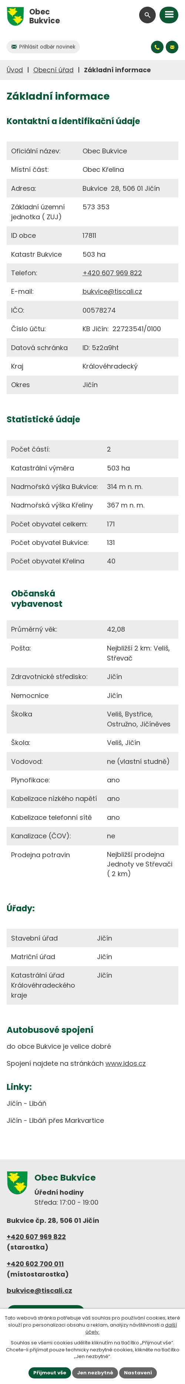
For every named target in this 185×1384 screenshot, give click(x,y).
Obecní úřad (53, 70)
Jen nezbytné (95, 1372)
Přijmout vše (49, 1372)
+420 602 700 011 (35, 1263)
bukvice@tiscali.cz (112, 291)
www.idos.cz (125, 1063)
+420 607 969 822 (112, 272)
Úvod (15, 70)
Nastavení (138, 1372)
